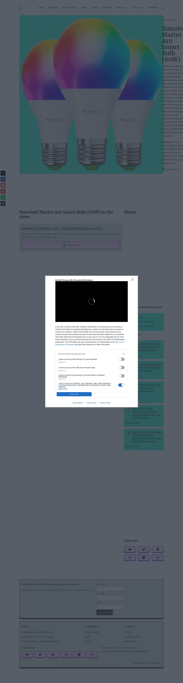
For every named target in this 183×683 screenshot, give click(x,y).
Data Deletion (78, 403)
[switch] (121, 359)
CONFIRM (74, 394)
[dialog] (91, 341)
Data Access (91, 403)
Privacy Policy (105, 403)
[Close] (133, 280)
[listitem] (92, 354)
